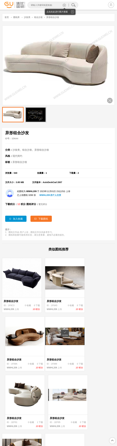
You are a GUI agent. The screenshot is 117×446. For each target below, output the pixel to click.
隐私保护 (46, 431)
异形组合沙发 (52, 17)
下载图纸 (42, 219)
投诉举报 (87, 431)
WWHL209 (9, 305)
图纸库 (16, 17)
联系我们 (100, 431)
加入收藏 (16, 219)
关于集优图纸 (18, 431)
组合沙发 (38, 17)
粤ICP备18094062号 (101, 435)
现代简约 (17, 156)
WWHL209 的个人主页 (50, 195)
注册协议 (33, 431)
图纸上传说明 (73, 431)
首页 (7, 17)
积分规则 (58, 431)
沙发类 (27, 17)
